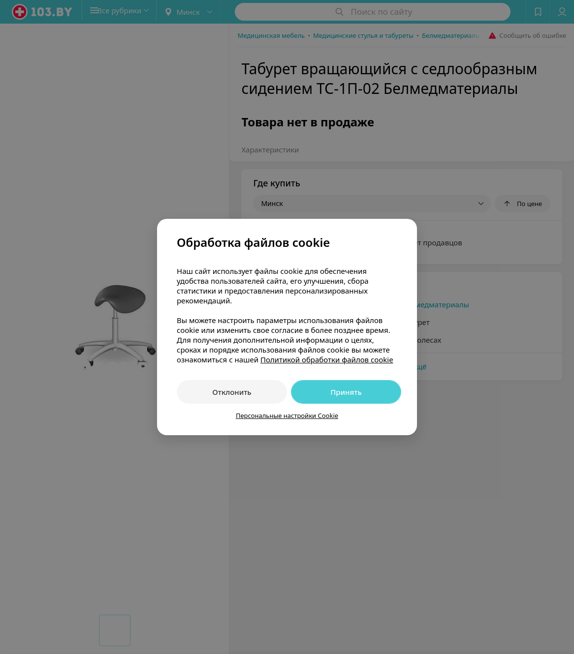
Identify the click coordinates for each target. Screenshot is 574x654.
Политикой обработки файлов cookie (326, 359)
